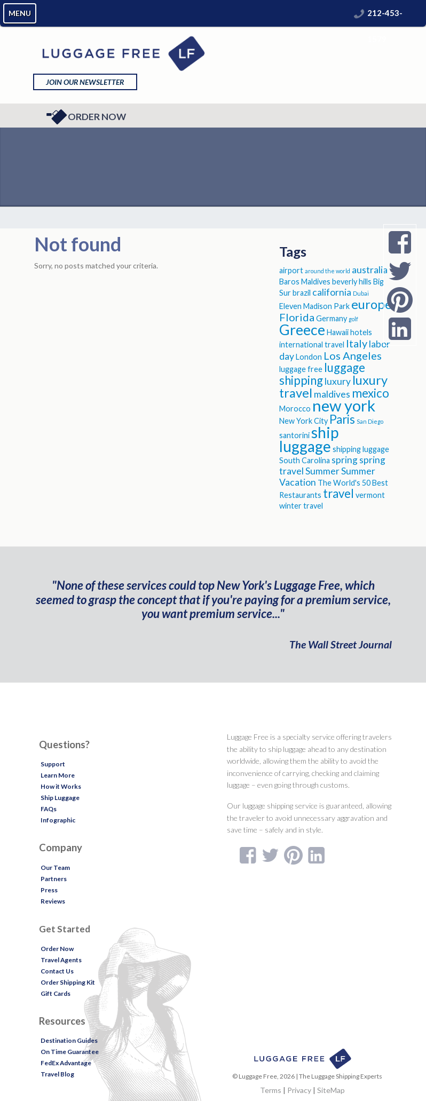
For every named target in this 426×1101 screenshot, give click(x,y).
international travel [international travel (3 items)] (311, 344)
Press (49, 890)
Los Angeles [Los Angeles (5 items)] (353, 355)
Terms (270, 1090)
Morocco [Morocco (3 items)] (295, 408)
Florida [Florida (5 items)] (296, 317)
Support (53, 764)
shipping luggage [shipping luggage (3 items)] (361, 449)
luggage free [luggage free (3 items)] (300, 369)
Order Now (86, 117)
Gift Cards (55, 993)
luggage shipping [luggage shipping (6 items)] (322, 373)
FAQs (49, 809)
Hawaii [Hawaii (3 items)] (338, 332)
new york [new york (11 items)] (343, 405)
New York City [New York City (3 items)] (303, 420)
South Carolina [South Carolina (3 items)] (304, 460)
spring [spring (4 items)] (345, 459)
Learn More (58, 775)
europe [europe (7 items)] (371, 304)
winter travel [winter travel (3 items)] (301, 505)
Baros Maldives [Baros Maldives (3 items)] (304, 281)
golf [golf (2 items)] (353, 318)
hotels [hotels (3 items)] (361, 332)
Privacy (299, 1090)
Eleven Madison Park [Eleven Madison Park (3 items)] (314, 306)
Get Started (64, 928)
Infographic (58, 820)
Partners (54, 879)
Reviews (53, 901)
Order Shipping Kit (68, 982)
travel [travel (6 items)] (338, 493)
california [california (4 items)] (331, 292)
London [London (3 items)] (309, 356)
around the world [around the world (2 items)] (327, 270)
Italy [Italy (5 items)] (356, 343)
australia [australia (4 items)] (370, 269)
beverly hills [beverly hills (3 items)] (352, 281)
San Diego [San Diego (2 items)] (370, 421)
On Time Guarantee (70, 1052)
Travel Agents (61, 960)
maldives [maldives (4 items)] (332, 394)
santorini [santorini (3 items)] (294, 435)
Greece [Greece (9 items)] (302, 329)
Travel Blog (57, 1074)
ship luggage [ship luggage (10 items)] (308, 439)
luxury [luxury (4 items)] (338, 381)
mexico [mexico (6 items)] (370, 393)
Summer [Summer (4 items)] (322, 471)
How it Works (61, 786)
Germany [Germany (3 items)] (331, 318)
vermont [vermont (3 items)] (370, 495)
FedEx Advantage (66, 1063)
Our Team (55, 868)
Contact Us (57, 971)
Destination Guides (69, 1040)
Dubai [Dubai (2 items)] (361, 293)
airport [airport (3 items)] (291, 270)
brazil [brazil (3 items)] (302, 292)
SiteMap (331, 1090)
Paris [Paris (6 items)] (342, 419)
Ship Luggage (60, 798)
